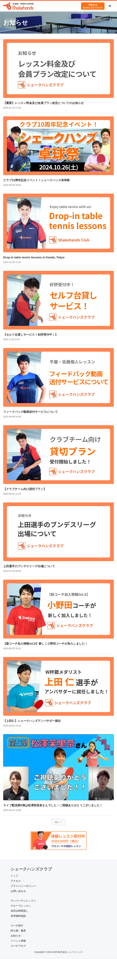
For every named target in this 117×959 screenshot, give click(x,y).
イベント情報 (18, 940)
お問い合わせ (18, 891)
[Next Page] (58, 822)
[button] (110, 6)
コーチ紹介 (17, 925)
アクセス (16, 881)
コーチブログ (18, 946)
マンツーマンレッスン (23, 900)
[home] (18, 6)
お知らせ (16, 935)
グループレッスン (21, 905)
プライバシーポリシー (23, 886)
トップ (14, 875)
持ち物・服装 (18, 930)
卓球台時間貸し (19, 910)
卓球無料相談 (18, 916)
